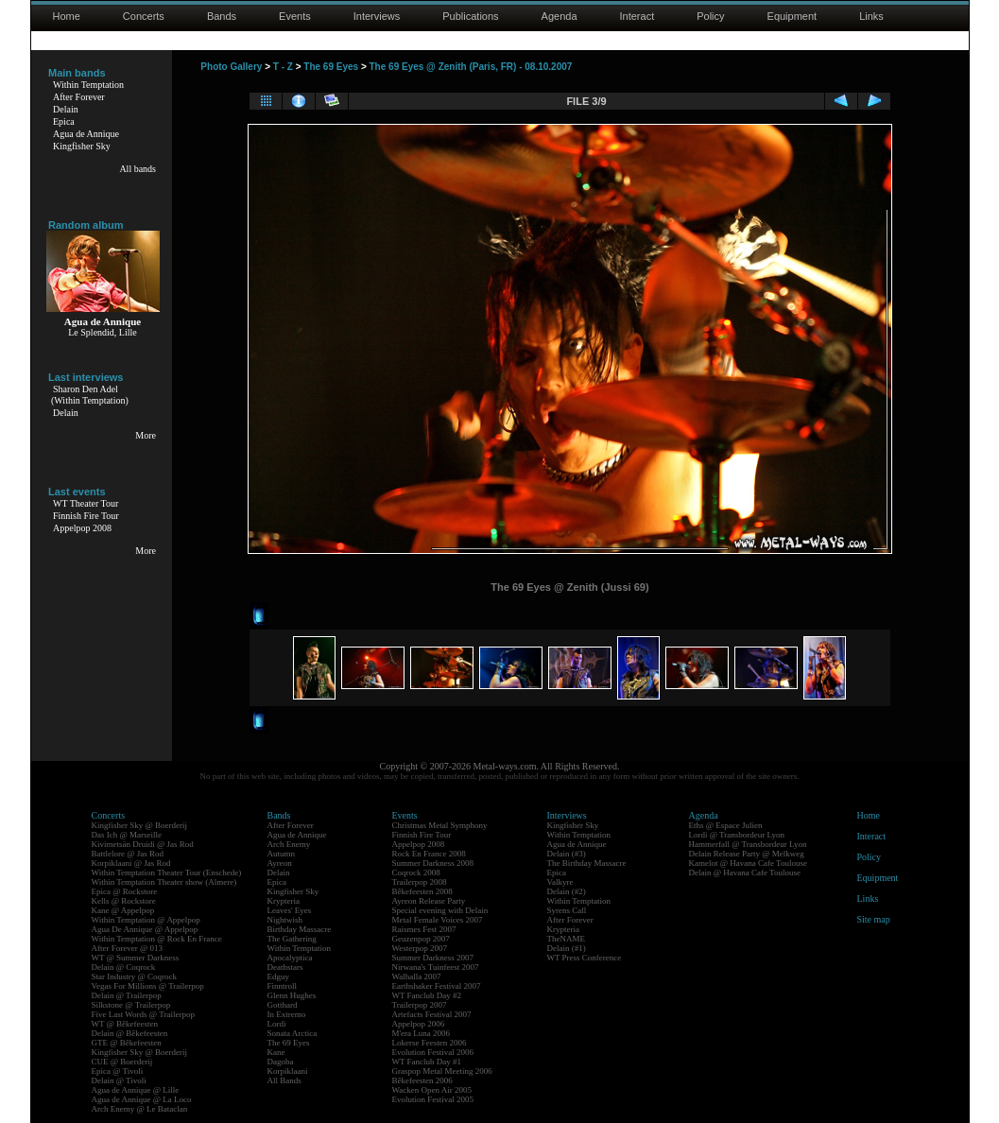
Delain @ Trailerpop (127, 995)
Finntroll (282, 986)
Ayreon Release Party (429, 901)
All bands (137, 169)
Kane (276, 1052)
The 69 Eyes (330, 66)
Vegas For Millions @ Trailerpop (148, 986)
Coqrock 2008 (416, 872)
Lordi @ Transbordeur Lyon (737, 834)
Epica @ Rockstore (125, 891)
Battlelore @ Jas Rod (128, 853)
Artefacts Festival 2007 (432, 1014)
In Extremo (286, 1014)
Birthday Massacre (299, 929)
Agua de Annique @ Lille (136, 1090)
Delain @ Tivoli (119, 1080)
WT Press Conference (584, 957)
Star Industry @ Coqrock (135, 976)
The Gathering (292, 938)
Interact (637, 16)
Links (871, 16)
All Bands (284, 1080)
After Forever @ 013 (128, 948)
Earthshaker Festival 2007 (436, 986)
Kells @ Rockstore (124, 901)
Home (66, 16)
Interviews (377, 16)
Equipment (792, 16)
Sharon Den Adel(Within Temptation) (90, 395)
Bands (221, 16)
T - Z (283, 66)
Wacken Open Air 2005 (432, 1090)
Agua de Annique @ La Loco (142, 1099)
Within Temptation (88, 84)
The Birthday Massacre (587, 863)
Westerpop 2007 (420, 948)
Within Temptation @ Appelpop (146, 919)
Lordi (276, 1023)
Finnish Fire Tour (86, 515)
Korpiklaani (287, 1071)
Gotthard (282, 1005)
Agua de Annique (86, 134)
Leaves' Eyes (289, 910)
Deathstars (285, 967)
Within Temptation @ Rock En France (157, 938)
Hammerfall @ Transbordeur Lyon (748, 844)
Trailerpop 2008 (419, 882)
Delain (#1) (566, 948)
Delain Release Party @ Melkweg (746, 853)
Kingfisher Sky (82, 146)
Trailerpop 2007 (419, 1005)
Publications (470, 16)
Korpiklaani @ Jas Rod (131, 863)
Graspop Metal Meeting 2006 (442, 1071)
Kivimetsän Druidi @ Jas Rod (143, 844)
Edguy (278, 976)
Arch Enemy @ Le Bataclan (140, 1109)
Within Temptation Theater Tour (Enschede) (167, 872)
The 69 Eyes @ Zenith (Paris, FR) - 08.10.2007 (471, 66)
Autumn (281, 853)
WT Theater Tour (85, 503)
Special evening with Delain (440, 910)
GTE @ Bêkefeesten (127, 1042)
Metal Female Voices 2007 (437, 919)
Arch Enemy (289, 844)
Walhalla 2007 (416, 976)
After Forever (79, 97)
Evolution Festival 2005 (433, 1099)
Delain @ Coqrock (124, 967)
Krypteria (283, 901)
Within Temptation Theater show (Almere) (164, 882)
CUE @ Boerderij (122, 1061)
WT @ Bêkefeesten (125, 1023)
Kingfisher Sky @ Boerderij (140, 825)
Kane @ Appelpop (123, 910)
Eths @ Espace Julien (726, 825)
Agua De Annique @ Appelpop (145, 929)
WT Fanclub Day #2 (427, 995)
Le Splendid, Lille (102, 332)
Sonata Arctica (292, 1033)
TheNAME (566, 938)
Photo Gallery (231, 66)
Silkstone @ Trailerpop (131, 1005)
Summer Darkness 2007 (433, 957)
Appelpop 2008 (82, 528)
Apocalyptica (290, 957)
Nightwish (285, 919)
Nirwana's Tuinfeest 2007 (435, 967)
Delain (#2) (566, 891)
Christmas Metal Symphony (440, 825)
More (145, 435)
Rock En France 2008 (429, 853)
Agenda (559, 16)
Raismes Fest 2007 (424, 929)
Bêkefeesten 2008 (422, 891)
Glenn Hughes (292, 995)
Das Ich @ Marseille (127, 834)
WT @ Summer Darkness (136, 957)
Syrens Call (567, 910)
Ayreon (279, 863)
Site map (873, 919)
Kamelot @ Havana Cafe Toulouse (748, 863)
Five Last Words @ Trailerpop (143, 1014)
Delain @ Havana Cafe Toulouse (745, 872)
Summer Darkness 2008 (433, 863)
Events (295, 16)
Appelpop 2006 (418, 1023)
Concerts (143, 16)
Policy (710, 16)
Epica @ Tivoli (118, 1071)
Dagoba (280, 1061)
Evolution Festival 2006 (433, 1052)
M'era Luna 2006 (421, 1033)
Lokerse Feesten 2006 (429, 1042)
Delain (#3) (566, 853)
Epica (64, 121)
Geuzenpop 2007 (421, 938)
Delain (65, 109)
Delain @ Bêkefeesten (130, 1033)
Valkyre (560, 882)
